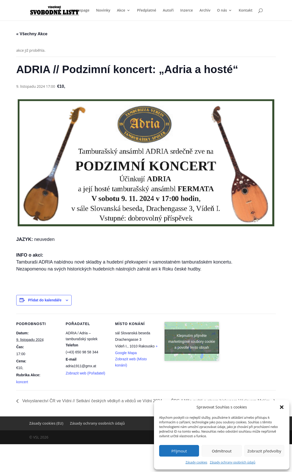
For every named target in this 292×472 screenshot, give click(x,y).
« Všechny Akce (31, 34)
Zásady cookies (196, 462)
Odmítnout (222, 450)
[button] (281, 407)
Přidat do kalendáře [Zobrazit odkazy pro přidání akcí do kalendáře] (45, 300)
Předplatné (146, 10)
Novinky (103, 10)
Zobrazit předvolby (264, 450)
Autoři (168, 10)
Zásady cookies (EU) (46, 423)
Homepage (80, 10)
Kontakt (246, 10)
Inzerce (186, 10)
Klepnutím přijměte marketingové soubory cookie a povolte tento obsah (191, 341)
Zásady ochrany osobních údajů (232, 462)
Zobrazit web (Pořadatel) (85, 373)
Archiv (205, 10)
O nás (222, 10)
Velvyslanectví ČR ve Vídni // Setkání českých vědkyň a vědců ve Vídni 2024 (91, 401)
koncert (22, 382)
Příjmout (179, 450)
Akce (121, 10)
